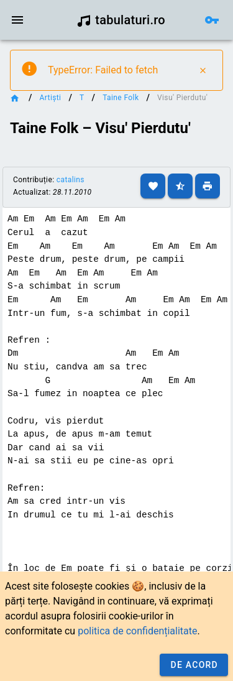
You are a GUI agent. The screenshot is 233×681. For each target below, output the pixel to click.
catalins (71, 179)
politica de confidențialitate (137, 631)
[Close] (202, 70)
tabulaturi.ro (120, 19)
